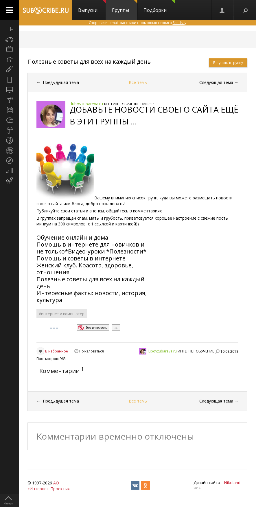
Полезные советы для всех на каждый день (89, 61)
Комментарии (59, 371)
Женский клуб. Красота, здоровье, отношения (84, 268)
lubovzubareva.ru (162, 351)
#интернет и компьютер (61, 313)
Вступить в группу (228, 62)
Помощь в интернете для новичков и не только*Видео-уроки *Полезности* (92, 247)
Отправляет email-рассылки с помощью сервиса (137, 22)
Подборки (159, 6)
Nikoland (232, 482)
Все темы (138, 82)
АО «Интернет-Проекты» (48, 485)
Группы (124, 6)
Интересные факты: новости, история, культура (91, 296)
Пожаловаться (91, 351)
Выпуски (92, 6)
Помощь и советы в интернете (81, 258)
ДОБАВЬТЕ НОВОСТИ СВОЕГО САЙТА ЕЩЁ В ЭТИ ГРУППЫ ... (154, 115)
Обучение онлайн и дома (72, 237)
